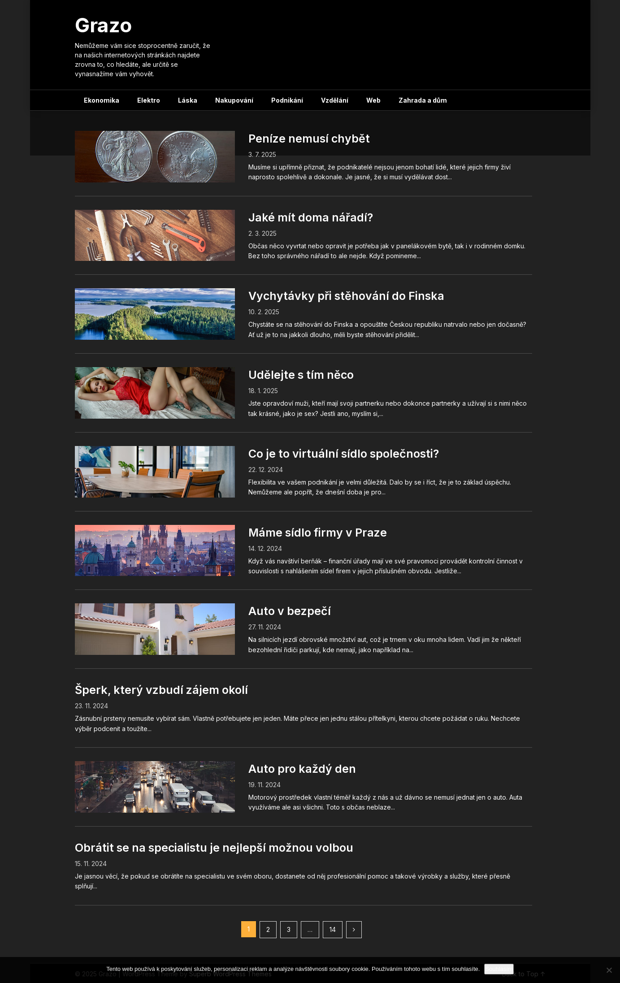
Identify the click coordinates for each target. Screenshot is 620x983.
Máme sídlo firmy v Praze (317, 532)
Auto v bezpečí (289, 611)
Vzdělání (334, 100)
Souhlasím (498, 969)
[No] (608, 970)
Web (373, 100)
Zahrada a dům (423, 100)
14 (333, 929)
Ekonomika (101, 100)
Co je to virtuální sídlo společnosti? (343, 453)
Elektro (148, 100)
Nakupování (234, 100)
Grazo (103, 25)
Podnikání (287, 100)
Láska (187, 100)
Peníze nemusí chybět (309, 138)
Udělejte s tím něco (301, 374)
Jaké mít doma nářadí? (310, 217)
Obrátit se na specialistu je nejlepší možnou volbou (214, 847)
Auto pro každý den (302, 768)
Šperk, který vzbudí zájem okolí (161, 690)
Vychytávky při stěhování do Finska (346, 296)
